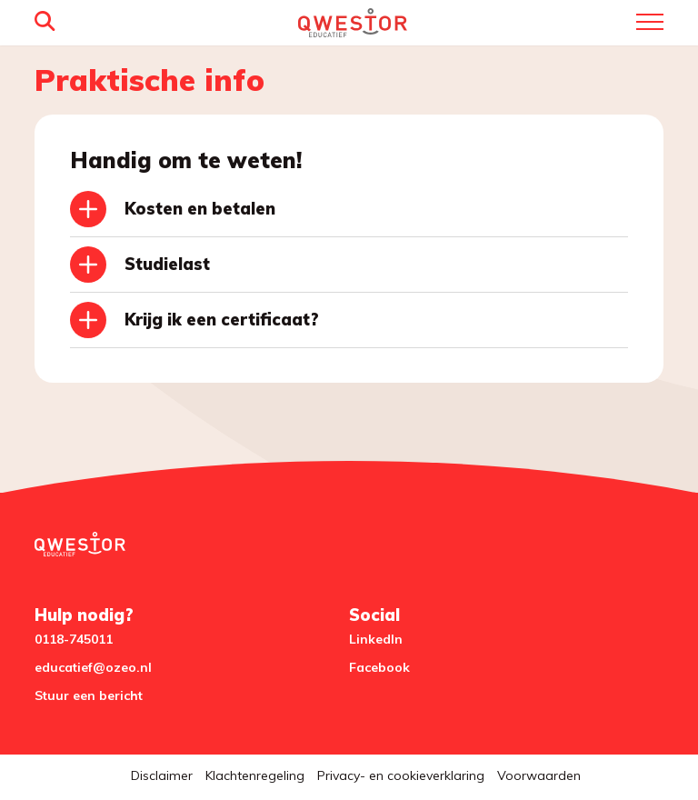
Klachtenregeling (254, 775)
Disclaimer (162, 775)
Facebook (379, 667)
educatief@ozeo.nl (93, 667)
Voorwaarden (539, 775)
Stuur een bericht (89, 695)
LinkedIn (376, 639)
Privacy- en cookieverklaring (400, 775)
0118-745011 (74, 639)
